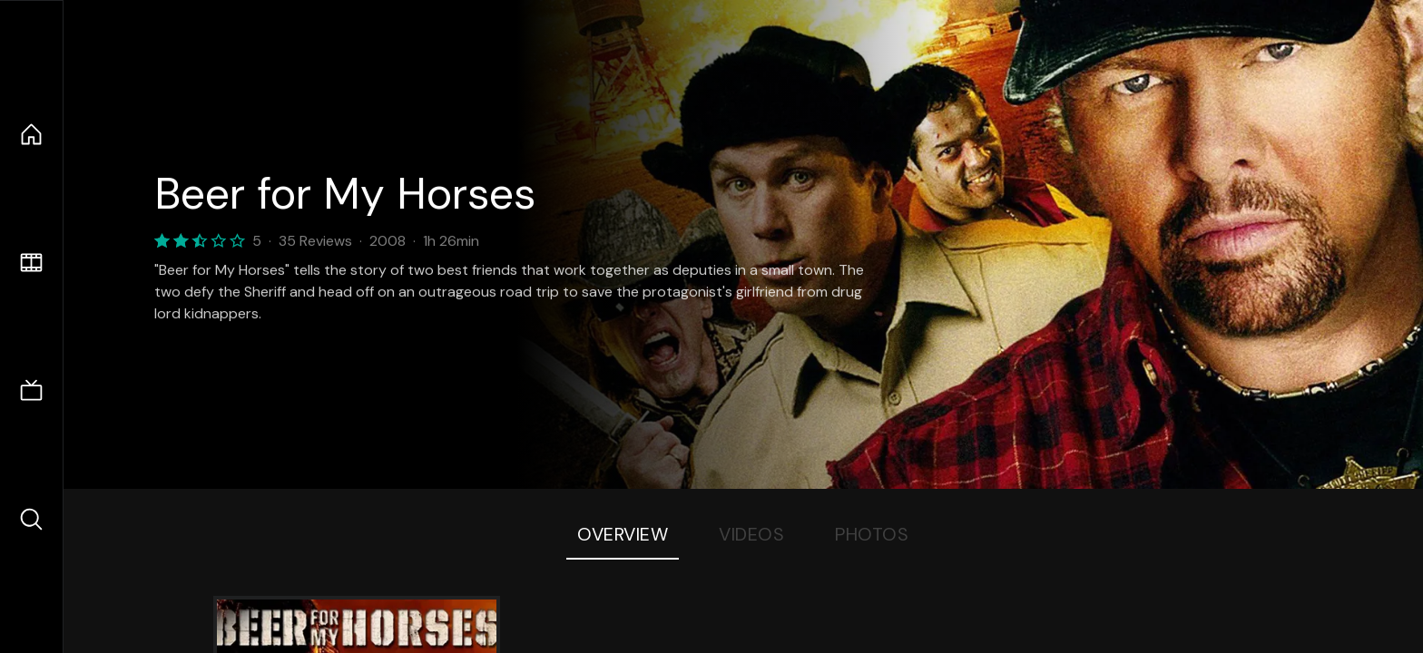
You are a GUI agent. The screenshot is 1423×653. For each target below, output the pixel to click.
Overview (622, 534)
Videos (751, 534)
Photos (871, 534)
